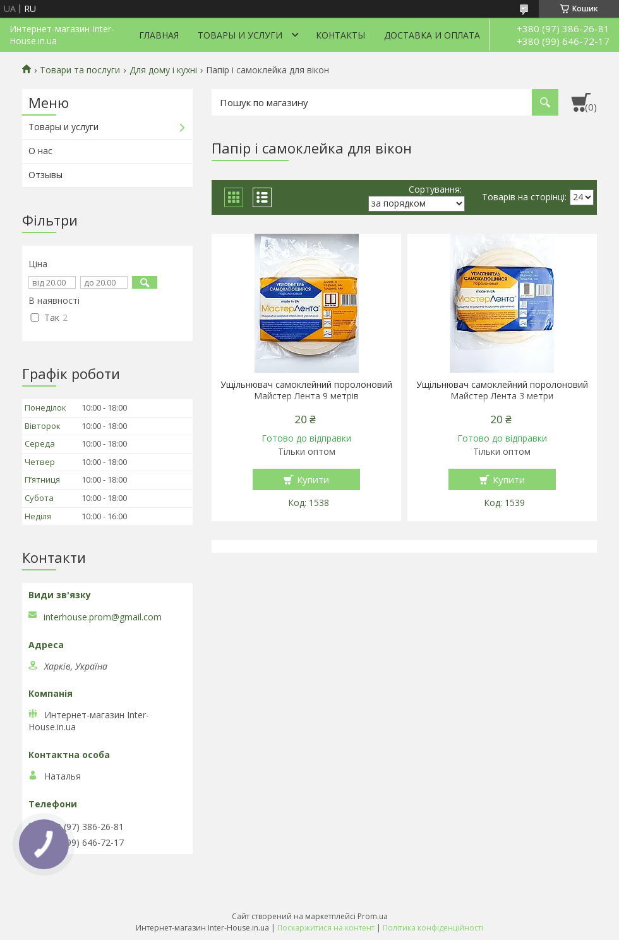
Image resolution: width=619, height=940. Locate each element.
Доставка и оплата (432, 35)
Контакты (340, 35)
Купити (313, 479)
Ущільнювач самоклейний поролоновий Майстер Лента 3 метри (502, 390)
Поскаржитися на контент (326, 927)
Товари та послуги (80, 70)
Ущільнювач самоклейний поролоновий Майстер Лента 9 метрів (306, 390)
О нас (40, 151)
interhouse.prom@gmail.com (103, 617)
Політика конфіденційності (433, 927)
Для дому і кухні (163, 70)
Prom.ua (373, 916)
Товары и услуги (240, 35)
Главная (159, 35)
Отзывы (45, 175)
